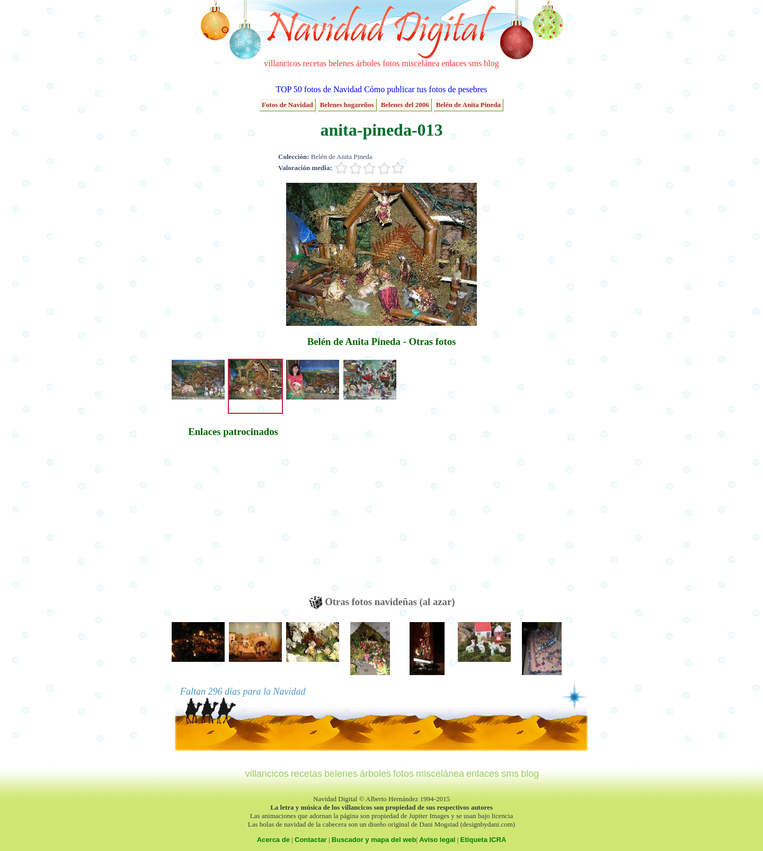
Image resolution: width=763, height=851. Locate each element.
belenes (341, 63)
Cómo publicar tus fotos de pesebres (425, 89)
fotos (391, 63)
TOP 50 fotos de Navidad (319, 89)
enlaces (453, 63)
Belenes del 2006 (405, 105)
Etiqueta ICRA (483, 840)
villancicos (282, 63)
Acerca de (273, 840)
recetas (314, 63)
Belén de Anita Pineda (468, 105)
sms (475, 63)
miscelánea (420, 63)
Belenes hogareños (347, 105)
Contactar (311, 840)
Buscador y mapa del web (374, 840)
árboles (368, 63)
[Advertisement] (233, 521)
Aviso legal (437, 840)
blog (491, 63)
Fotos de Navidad (287, 105)
